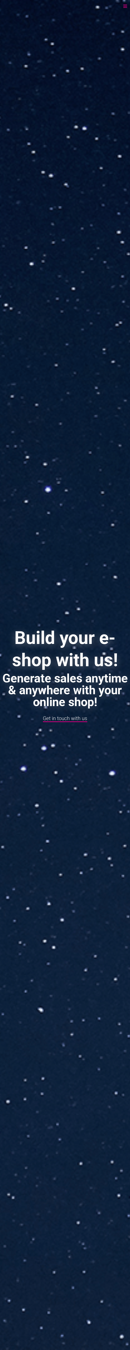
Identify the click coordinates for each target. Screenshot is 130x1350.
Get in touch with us (65, 718)
